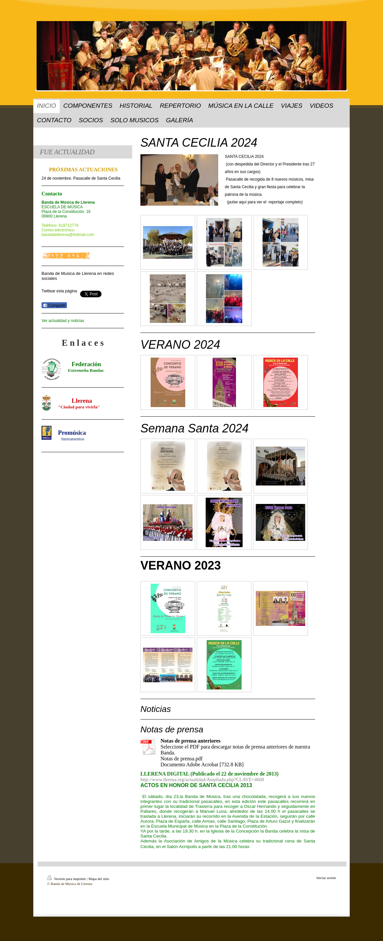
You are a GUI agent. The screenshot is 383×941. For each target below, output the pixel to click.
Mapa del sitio (98, 879)
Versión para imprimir (67, 879)
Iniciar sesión (326, 878)
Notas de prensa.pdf (182, 758)
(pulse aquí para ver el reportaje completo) (265, 202)
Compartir (54, 305)
